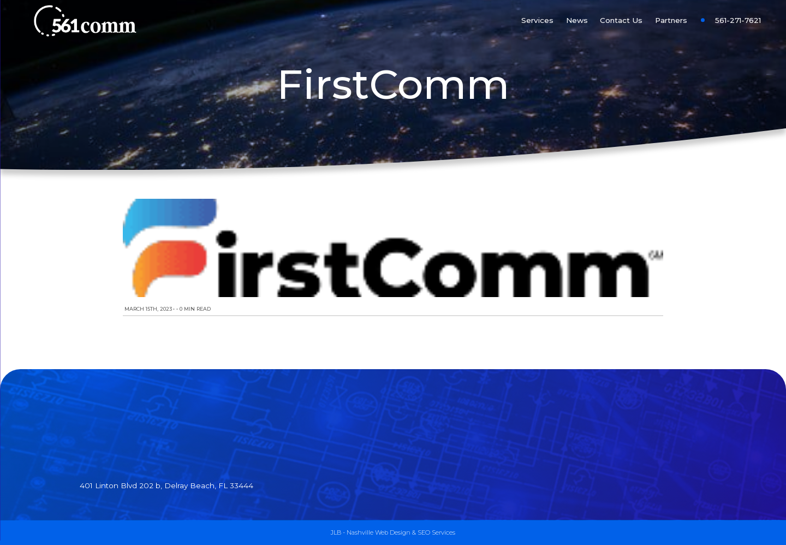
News (577, 20)
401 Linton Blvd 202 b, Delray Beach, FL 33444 (166, 485)
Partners (671, 20)
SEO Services (436, 532)
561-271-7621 (738, 20)
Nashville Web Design (378, 532)
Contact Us (621, 20)
